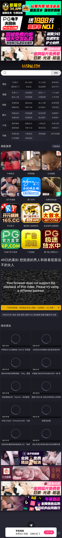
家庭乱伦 (28, 123)
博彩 (4, 84)
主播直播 (42, 97)
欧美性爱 (55, 103)
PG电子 (15, 82)
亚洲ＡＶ (15, 92)
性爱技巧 (55, 128)
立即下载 (49, 532)
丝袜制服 (28, 97)
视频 (4, 94)
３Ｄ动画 (55, 92)
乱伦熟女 (42, 107)
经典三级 (28, 107)
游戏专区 (55, 82)
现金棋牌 (42, 86)
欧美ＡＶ (42, 92)
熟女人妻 (15, 97)
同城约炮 (15, 133)
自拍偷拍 (28, 92)
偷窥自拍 (15, 113)
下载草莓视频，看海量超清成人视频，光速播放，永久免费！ (33, 307)
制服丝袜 (15, 107)
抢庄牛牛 (55, 86)
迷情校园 (15, 128)
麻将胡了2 (15, 86)
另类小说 (28, 128)
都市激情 (15, 123)
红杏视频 (15, 138)
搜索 (56, 73)
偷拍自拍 (28, 103)
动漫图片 (55, 113)
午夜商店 (28, 133)
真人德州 (28, 82)
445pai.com (31, 66)
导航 (4, 135)
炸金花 (28, 86)
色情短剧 (28, 138)
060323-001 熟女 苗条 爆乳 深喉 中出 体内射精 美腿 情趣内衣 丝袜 (29, 314)
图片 (4, 115)
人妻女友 (42, 123)
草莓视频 (42, 133)
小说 (4, 125)
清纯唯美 (28, 117)
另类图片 (55, 117)
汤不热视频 (55, 133)
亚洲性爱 (15, 103)
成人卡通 (42, 103)
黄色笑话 (42, 128)
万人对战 (42, 82)
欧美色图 (42, 113)
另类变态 (55, 107)
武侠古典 (55, 123)
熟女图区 (42, 117)
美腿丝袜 (15, 117)
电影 (4, 104)
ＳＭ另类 (55, 97)
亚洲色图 (28, 113)
